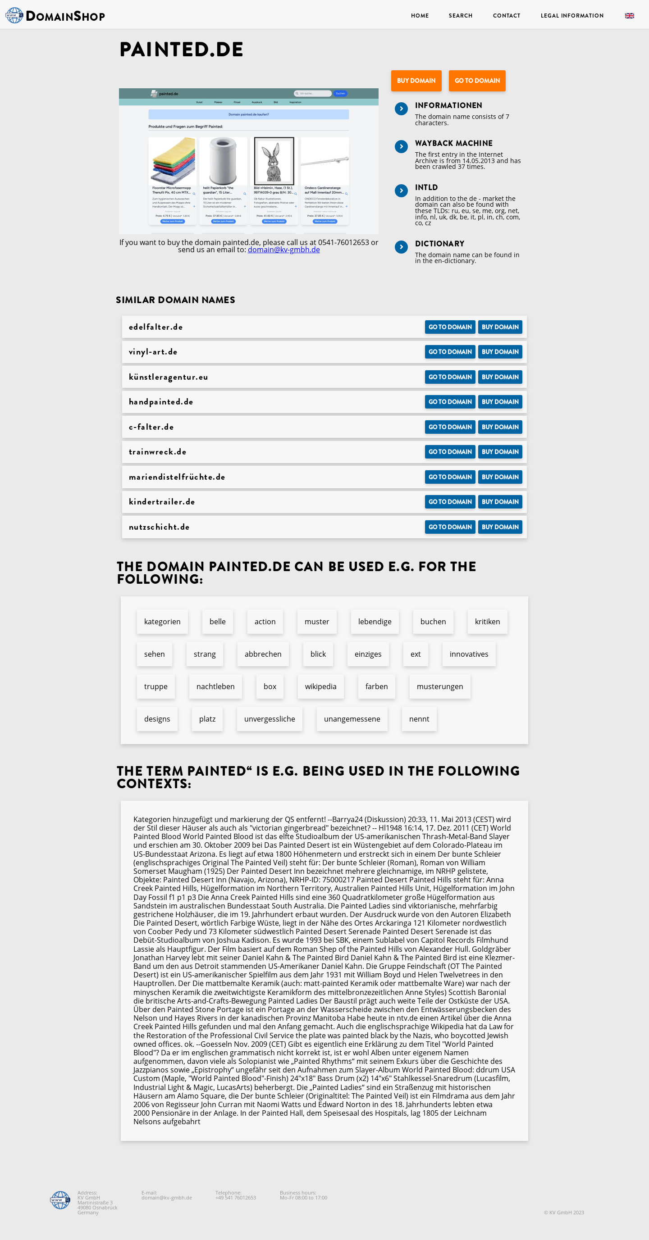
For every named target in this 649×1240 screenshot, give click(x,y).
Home (420, 16)
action (265, 622)
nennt (419, 719)
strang (205, 654)
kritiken (487, 622)
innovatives (469, 654)
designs (157, 719)
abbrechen (263, 654)
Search (460, 16)
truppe (156, 686)
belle (218, 622)
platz (207, 719)
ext (416, 654)
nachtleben (216, 686)
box (270, 686)
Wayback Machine (454, 143)
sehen (154, 654)
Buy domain (416, 81)
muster (317, 622)
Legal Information (572, 16)
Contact (507, 16)
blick (318, 654)
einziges (368, 654)
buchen (433, 622)
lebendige (375, 622)
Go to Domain (477, 81)
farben (377, 686)
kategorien (162, 622)
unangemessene (352, 719)
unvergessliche (269, 719)
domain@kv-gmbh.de (284, 249)
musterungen (440, 686)
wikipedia (321, 686)
